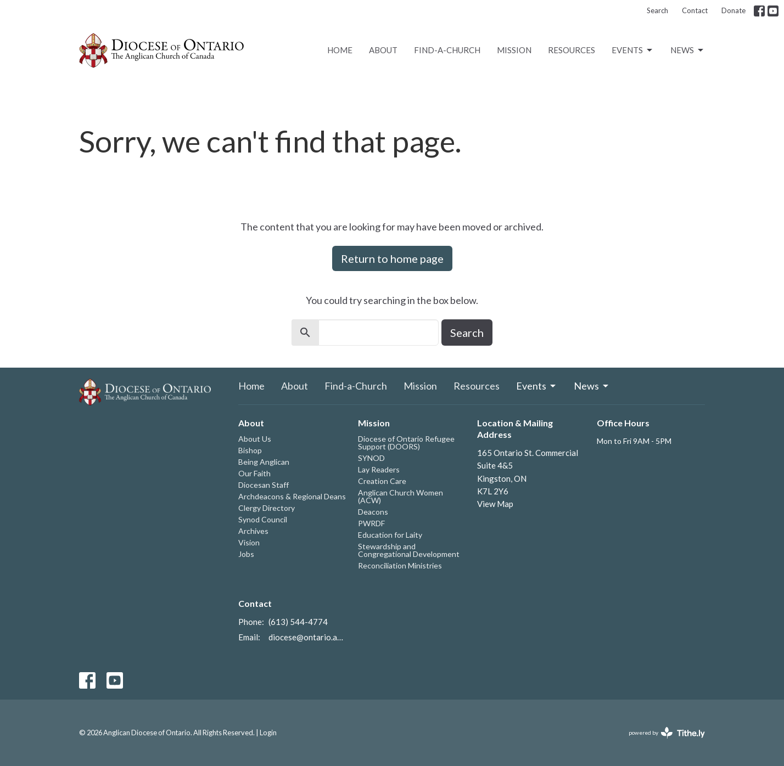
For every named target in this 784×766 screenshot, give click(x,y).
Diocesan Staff (263, 484)
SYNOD (371, 458)
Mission (514, 50)
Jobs (246, 554)
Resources (571, 50)
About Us (254, 438)
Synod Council (262, 519)
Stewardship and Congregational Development (409, 550)
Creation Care (382, 481)
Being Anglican (263, 461)
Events (633, 50)
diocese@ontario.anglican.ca (307, 637)
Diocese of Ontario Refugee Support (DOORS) (406, 442)
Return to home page (392, 258)
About (383, 50)
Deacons (373, 511)
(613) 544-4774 (298, 622)
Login (268, 732)
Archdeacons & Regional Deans (292, 496)
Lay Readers (379, 469)
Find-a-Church (447, 50)
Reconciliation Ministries (400, 565)
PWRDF (371, 523)
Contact (695, 10)
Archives (253, 531)
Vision (249, 542)
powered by (667, 733)
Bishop (250, 450)
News (687, 50)
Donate (733, 10)
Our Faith (254, 473)
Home (339, 50)
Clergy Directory (266, 507)
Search (657, 10)
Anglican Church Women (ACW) (400, 496)
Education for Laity (390, 534)
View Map (495, 504)
